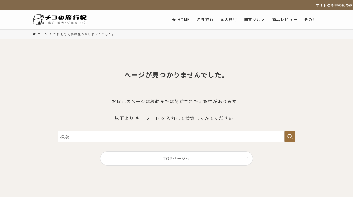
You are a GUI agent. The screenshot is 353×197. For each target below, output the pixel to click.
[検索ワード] (176, 136)
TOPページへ (176, 158)
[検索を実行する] (289, 136)
